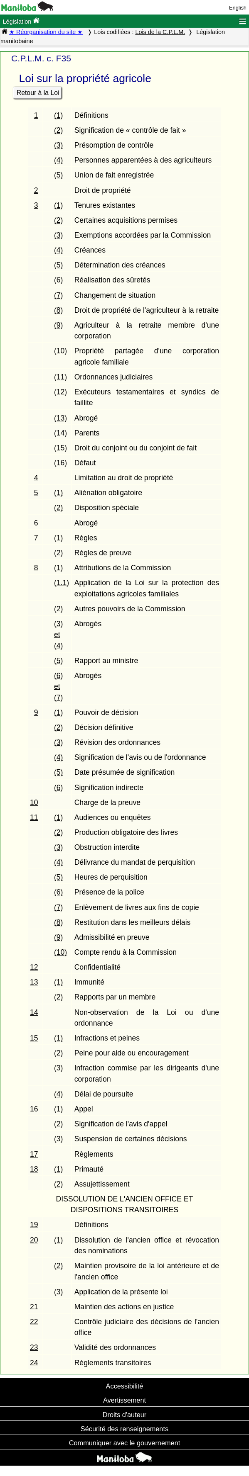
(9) (58, 325)
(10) (60, 351)
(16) (60, 463)
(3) (58, 145)
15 (34, 1038)
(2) (58, 130)
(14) (60, 433)
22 (34, 1322)
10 (34, 802)
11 (34, 817)
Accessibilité (124, 1386)
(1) (58, 115)
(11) (60, 377)
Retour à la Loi (38, 92)
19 (34, 1225)
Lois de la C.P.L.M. (160, 32)
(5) (58, 175)
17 (34, 1154)
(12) (60, 392)
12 (34, 967)
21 (34, 1307)
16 (34, 1109)
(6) (58, 280)
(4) (58, 160)
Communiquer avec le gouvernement (124, 1443)
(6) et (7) (58, 686)
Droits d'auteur (125, 1414)
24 (34, 1363)
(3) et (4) (58, 635)
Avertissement (124, 1400)
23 (34, 1347)
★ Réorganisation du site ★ (46, 32)
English (238, 8)
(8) (58, 310)
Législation (20, 21)
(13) (60, 418)
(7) (58, 295)
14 (34, 1012)
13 (34, 982)
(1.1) (61, 583)
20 (34, 1240)
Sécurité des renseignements (124, 1428)
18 (34, 1169)
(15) (60, 448)
